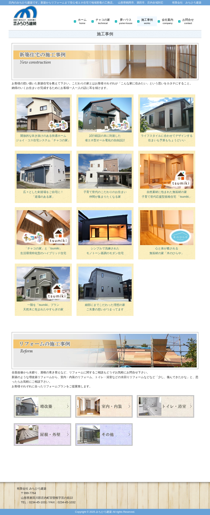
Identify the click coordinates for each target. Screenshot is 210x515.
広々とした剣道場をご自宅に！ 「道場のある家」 (43, 176)
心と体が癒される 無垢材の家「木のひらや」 (166, 232)
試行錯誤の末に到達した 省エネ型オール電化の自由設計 (105, 119)
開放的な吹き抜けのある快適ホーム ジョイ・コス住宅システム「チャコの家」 (43, 119)
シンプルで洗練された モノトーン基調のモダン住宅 (105, 232)
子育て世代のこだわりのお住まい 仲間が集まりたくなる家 (105, 176)
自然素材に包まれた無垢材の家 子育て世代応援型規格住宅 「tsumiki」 (166, 176)
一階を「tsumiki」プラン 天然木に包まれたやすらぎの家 (43, 289)
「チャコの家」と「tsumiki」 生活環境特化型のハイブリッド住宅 (43, 232)
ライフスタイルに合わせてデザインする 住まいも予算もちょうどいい (166, 119)
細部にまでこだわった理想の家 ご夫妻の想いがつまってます (105, 289)
